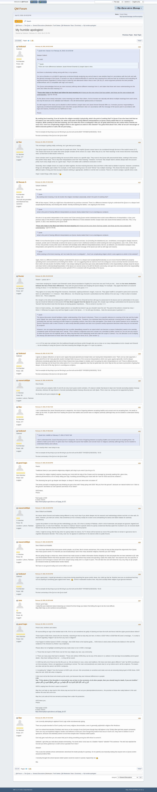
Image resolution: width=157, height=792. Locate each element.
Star (20, 142)
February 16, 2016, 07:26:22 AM (44, 182)
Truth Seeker (57, 25)
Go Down (18, 40)
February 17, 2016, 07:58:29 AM (44, 431)
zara (20, 600)
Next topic (137, 35)
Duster (21, 276)
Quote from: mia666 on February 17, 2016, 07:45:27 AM (55, 435)
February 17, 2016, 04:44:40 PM (44, 574)
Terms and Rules (133, 789)
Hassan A (22, 182)
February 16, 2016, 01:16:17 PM (44, 353)
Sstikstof (22, 46)
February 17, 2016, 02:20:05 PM (44, 508)
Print (140, 40)
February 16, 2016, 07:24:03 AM (44, 142)
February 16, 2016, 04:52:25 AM (44, 46)
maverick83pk (24, 380)
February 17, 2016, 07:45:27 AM (44, 407)
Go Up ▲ (141, 789)
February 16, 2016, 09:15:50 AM (44, 276)
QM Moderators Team (67, 25)
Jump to (114, 777)
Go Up (17, 769)
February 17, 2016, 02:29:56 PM (44, 542)
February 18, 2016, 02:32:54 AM (44, 600)
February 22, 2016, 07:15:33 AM (44, 717)
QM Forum (20, 8)
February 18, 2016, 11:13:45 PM (44, 624)
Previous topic (127, 35)
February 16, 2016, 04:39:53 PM (44, 380)
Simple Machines (27, 789)
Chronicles (77, 25)
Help (127, 789)
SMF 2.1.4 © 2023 (18, 789)
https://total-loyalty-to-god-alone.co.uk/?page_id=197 (50, 501)
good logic (22, 463)
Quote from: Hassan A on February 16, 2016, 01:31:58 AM (56, 51)
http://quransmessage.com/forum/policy (131, 16)
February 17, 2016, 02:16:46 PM (44, 462)
